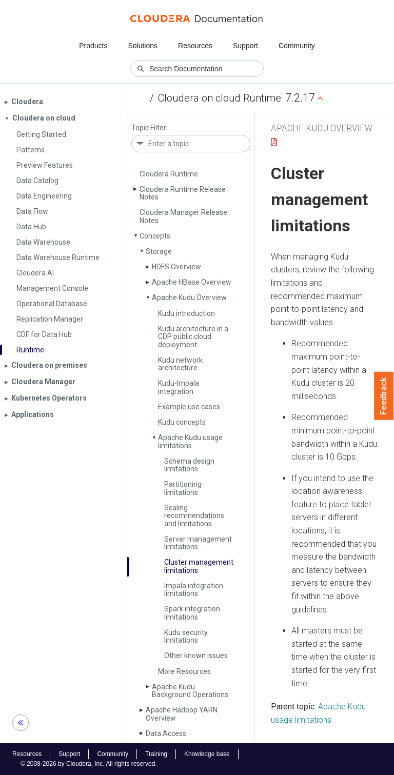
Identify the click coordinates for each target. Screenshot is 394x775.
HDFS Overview (176, 267)
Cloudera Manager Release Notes (183, 216)
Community (297, 46)
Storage (159, 251)
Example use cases (189, 407)
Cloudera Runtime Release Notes (183, 193)
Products (93, 46)
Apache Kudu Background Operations (190, 691)
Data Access (166, 733)
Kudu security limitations (186, 636)
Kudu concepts (182, 422)
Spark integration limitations (192, 613)
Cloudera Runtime (169, 174)
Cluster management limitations (198, 566)
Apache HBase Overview (191, 282)
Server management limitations (198, 543)
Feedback (384, 396)
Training (156, 754)
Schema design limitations (189, 465)
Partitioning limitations (183, 488)
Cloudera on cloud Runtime (219, 98)
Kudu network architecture (180, 364)
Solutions (142, 46)
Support (245, 46)
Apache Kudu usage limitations (190, 441)
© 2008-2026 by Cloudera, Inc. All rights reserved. (89, 763)
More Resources (184, 671)
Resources (195, 46)
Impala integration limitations (193, 590)
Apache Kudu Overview (189, 297)
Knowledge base (207, 754)
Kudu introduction (186, 313)
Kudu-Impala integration (178, 387)
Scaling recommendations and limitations (194, 516)
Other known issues (196, 655)
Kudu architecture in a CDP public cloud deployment (193, 337)
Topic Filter (148, 128)
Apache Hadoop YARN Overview (182, 714)
